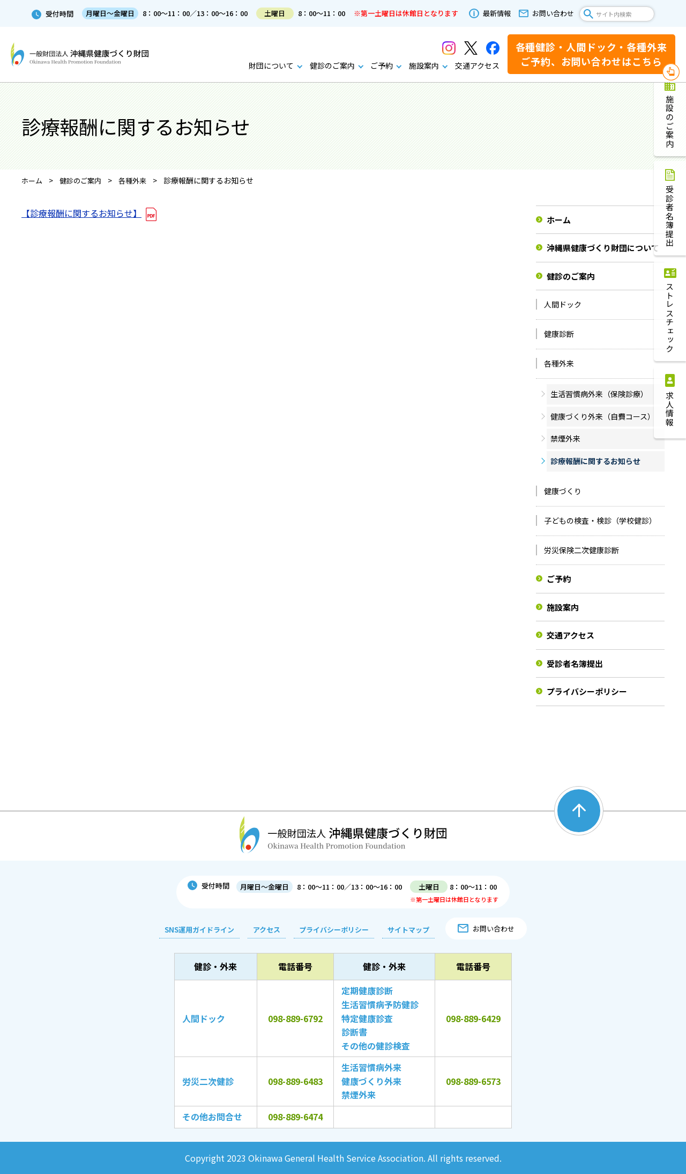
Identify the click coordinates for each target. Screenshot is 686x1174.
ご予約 (381, 65)
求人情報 (670, 409)
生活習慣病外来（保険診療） (599, 393)
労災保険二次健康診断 (581, 550)
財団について (271, 65)
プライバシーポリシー (587, 691)
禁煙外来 (565, 438)
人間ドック (562, 304)
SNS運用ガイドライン (197, 929)
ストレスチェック (670, 317)
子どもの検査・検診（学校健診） (600, 520)
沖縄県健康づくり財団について (603, 247)
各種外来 (559, 363)
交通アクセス (477, 65)
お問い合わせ (553, 13)
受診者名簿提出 (670, 216)
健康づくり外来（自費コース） (602, 416)
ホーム (559, 219)
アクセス (264, 929)
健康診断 (559, 333)
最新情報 (497, 13)
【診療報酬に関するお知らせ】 (81, 213)
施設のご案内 (670, 121)
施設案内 (424, 65)
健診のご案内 (332, 65)
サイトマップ (406, 929)
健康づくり (562, 491)
